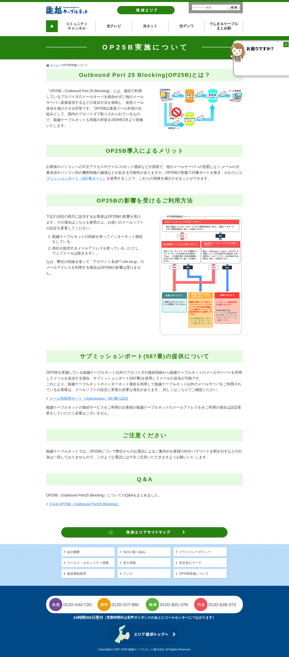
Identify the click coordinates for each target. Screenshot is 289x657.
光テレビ (114, 26)
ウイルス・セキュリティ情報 (88, 562)
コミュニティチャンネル (77, 26)
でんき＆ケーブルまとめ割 (223, 26)
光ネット (150, 26)
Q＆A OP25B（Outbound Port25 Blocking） (85, 504)
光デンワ (186, 26)
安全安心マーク (190, 562)
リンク (128, 573)
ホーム (54, 65)
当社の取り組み (134, 552)
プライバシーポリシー (195, 552)
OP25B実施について (194, 573)
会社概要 (73, 552)
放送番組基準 (76, 573)
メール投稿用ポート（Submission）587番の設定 (89, 399)
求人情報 (129, 562)
